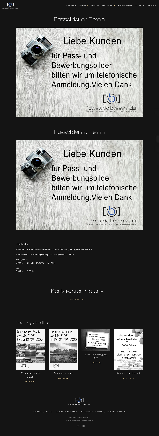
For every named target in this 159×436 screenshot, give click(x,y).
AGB (88, 417)
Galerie (82, 6)
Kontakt (152, 6)
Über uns (95, 6)
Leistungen (107, 6)
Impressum (72, 417)
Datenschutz (82, 417)
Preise (100, 412)
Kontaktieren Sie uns (77, 292)
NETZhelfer (76, 420)
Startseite (71, 6)
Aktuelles (140, 6)
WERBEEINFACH (87, 420)
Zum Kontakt (77, 299)
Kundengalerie (125, 6)
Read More (30, 381)
